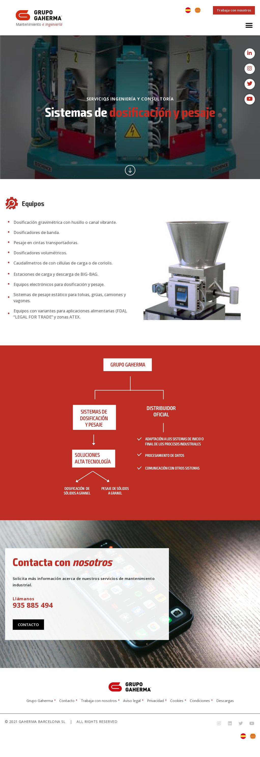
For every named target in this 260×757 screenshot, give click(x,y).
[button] (249, 25)
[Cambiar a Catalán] (198, 10)
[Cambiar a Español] (188, 10)
